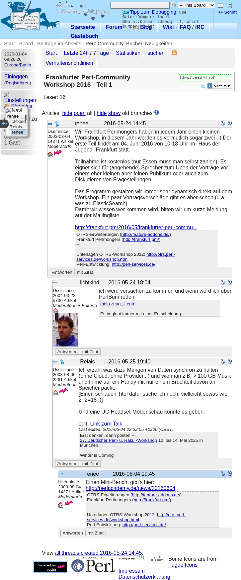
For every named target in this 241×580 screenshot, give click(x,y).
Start (9, 43)
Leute (129, 303)
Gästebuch (84, 36)
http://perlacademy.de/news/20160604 (130, 488)
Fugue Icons (183, 565)
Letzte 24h (76, 53)
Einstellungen (20, 97)
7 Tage (101, 53)
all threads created (98, 553)
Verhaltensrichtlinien (69, 63)
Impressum (132, 571)
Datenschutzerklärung (144, 577)
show (114, 113)
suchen (156, 53)
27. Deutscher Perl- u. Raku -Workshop (118, 440)
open (80, 113)
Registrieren (18, 82)
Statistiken (128, 53)
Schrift (227, 12)
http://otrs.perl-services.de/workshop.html (125, 257)
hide (67, 113)
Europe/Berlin (17, 64)
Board (26, 43)
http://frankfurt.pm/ (141, 239)
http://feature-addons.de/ (145, 234)
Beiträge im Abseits (59, 43)
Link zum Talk (106, 424)
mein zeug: (111, 303)
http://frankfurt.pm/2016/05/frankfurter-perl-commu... (136, 227)
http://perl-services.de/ (133, 264)
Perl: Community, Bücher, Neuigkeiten (129, 43)
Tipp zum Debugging (149, 12)
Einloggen (16, 76)
